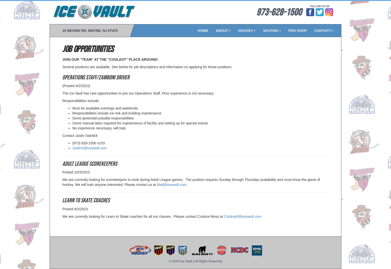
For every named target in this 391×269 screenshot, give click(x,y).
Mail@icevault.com (171, 185)
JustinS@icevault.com (89, 148)
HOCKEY (247, 31)
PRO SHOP (298, 31)
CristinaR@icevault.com (242, 216)
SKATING (272, 31)
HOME (203, 31)
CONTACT (324, 31)
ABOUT (223, 31)
